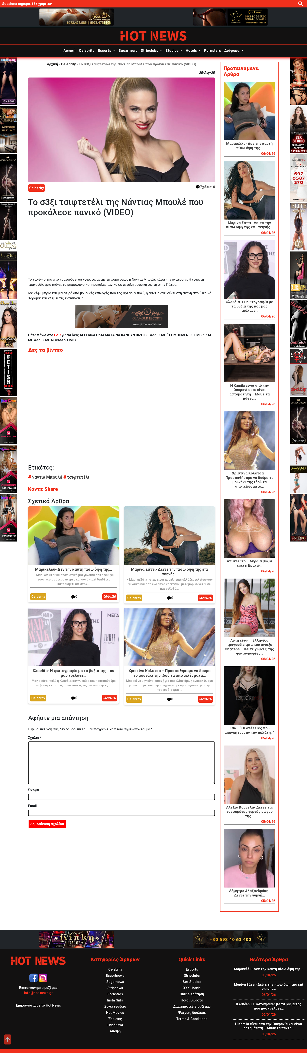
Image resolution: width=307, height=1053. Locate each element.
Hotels (192, 50)
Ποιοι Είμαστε (192, 1000)
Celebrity (86, 50)
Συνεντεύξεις (115, 1006)
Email (32, 806)
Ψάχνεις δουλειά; (192, 1013)
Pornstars (212, 50)
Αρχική (69, 50)
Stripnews (115, 988)
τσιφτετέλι (76, 477)
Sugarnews (128, 50)
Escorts (105, 50)
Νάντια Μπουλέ (45, 477)
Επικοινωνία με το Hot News (38, 1005)
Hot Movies (115, 1013)
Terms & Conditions (191, 1019)
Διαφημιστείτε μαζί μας (192, 1006)
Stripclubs (150, 50)
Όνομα (33, 790)
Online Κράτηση (192, 994)
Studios (172, 50)
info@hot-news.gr (38, 993)
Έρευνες (115, 1019)
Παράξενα (115, 1025)
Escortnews (115, 976)
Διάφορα (232, 50)
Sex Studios (192, 982)
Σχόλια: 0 (205, 187)
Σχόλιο (35, 738)
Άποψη (115, 1031)
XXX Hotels (192, 988)
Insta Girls (115, 1000)
